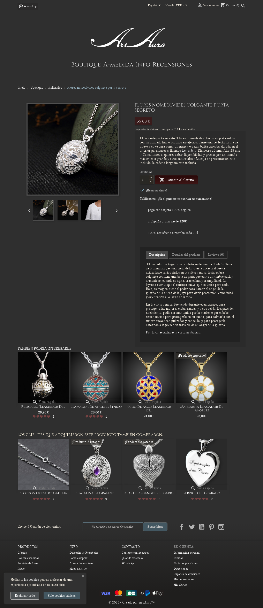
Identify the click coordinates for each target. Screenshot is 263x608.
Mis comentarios (184, 579)
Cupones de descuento (187, 574)
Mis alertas (180, 584)
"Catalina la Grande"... (96, 493)
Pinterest (211, 527)
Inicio (21, 568)
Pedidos (178, 558)
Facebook (182, 527)
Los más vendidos (28, 558)
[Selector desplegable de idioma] (155, 5)
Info (143, 64)
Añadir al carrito (176, 180)
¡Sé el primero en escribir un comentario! (185, 198)
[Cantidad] (144, 179)
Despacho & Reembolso (83, 552)
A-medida (118, 64)
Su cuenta (183, 547)
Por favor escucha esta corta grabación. (173, 332)
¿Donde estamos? (132, 558)
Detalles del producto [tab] (186, 254)
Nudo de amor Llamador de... (149, 408)
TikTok (241, 527)
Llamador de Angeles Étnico (96, 406)
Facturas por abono (185, 563)
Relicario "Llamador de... (43, 406)
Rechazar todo (25, 596)
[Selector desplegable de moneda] (182, 5)
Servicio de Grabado (201, 493)
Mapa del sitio (78, 568)
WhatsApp (128, 563)
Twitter (192, 527)
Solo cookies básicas (62, 596)
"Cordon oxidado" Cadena (43, 493)
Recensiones (172, 64)
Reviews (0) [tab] (216, 254)
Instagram (221, 527)
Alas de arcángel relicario (148, 493)
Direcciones (181, 568)
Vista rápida (43, 402)
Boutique (86, 64)
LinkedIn (231, 527)
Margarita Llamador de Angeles (201, 408)
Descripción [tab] (157, 254)
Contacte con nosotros (135, 552)
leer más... (189, 151)
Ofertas (22, 552)
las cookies (31, 580)
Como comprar (78, 558)
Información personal (187, 552)
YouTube (201, 527)
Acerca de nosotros (81, 563)
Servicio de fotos (27, 563)
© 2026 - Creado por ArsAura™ (131, 602)
